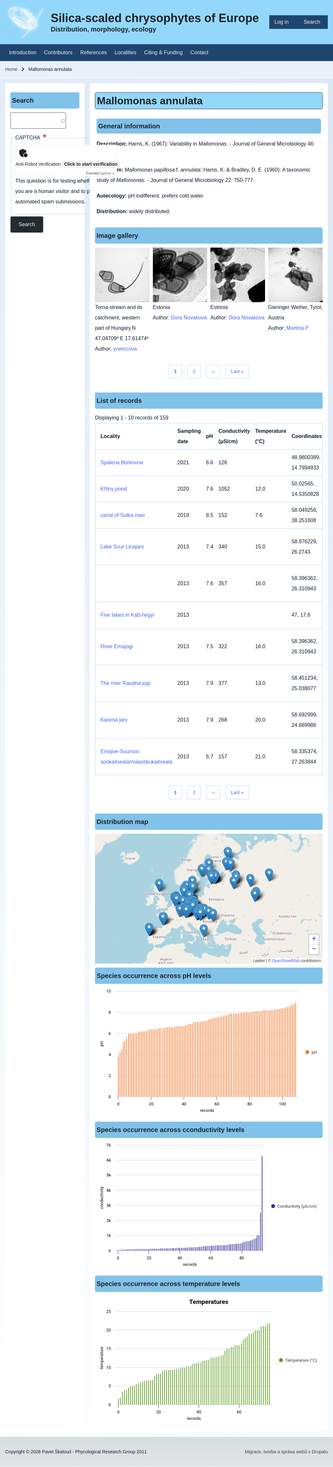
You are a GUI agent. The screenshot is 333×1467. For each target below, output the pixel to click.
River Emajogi (116, 646)
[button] (211, 877)
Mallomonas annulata (150, 101)
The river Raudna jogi (125, 683)
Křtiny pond (113, 489)
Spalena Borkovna (121, 462)
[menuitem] (284, 22)
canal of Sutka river (122, 515)
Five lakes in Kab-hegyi (127, 615)
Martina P (297, 328)
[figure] (209, 1053)
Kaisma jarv (114, 720)
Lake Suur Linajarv (122, 546)
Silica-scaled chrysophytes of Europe (155, 18)
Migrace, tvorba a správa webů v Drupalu (286, 1451)
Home (11, 69)
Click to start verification (90, 164)
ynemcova (125, 349)
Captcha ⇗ (100, 173)
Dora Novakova (189, 317)
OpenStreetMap (286, 961)
